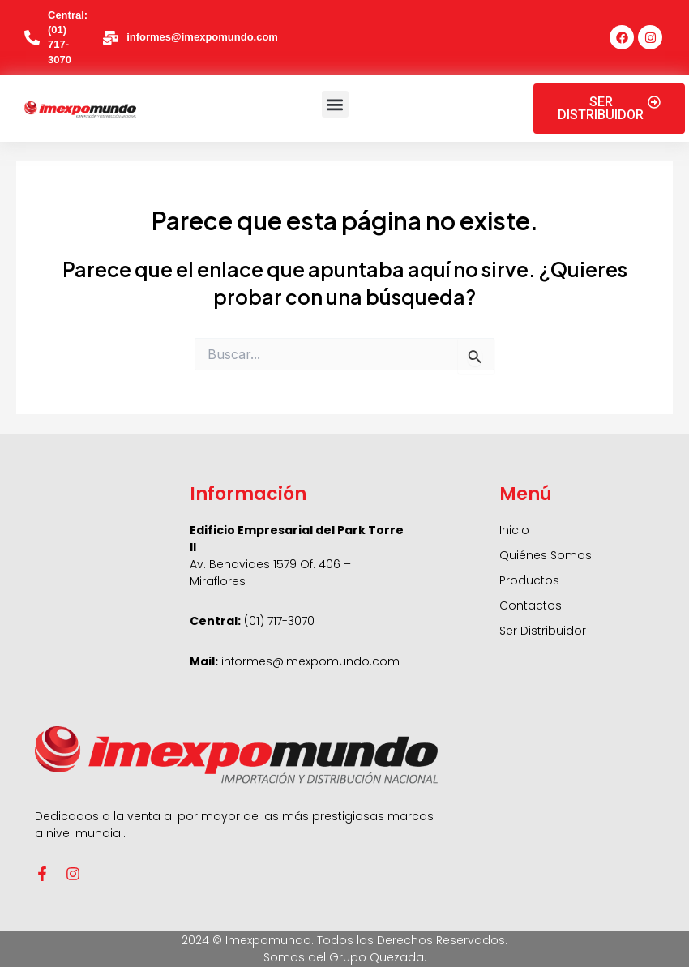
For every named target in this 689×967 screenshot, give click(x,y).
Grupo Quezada (376, 957)
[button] (335, 104)
